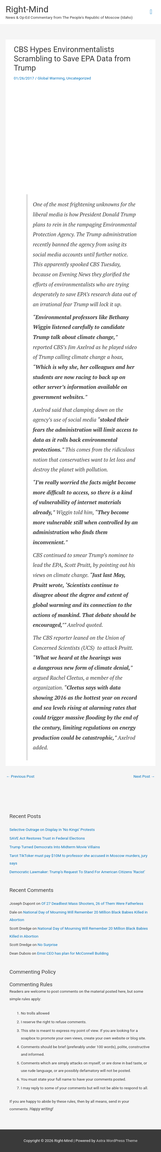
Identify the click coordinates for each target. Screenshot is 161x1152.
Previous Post (20, 776)
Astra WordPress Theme (116, 1140)
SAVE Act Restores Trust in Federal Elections (47, 838)
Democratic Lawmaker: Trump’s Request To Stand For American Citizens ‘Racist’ (77, 872)
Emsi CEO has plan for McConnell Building (73, 953)
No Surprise (48, 944)
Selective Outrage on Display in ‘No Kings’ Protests (52, 829)
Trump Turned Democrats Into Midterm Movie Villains (55, 847)
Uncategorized (78, 78)
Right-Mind (27, 9)
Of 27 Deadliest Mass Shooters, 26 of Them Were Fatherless (92, 903)
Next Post (144, 776)
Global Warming (51, 78)
